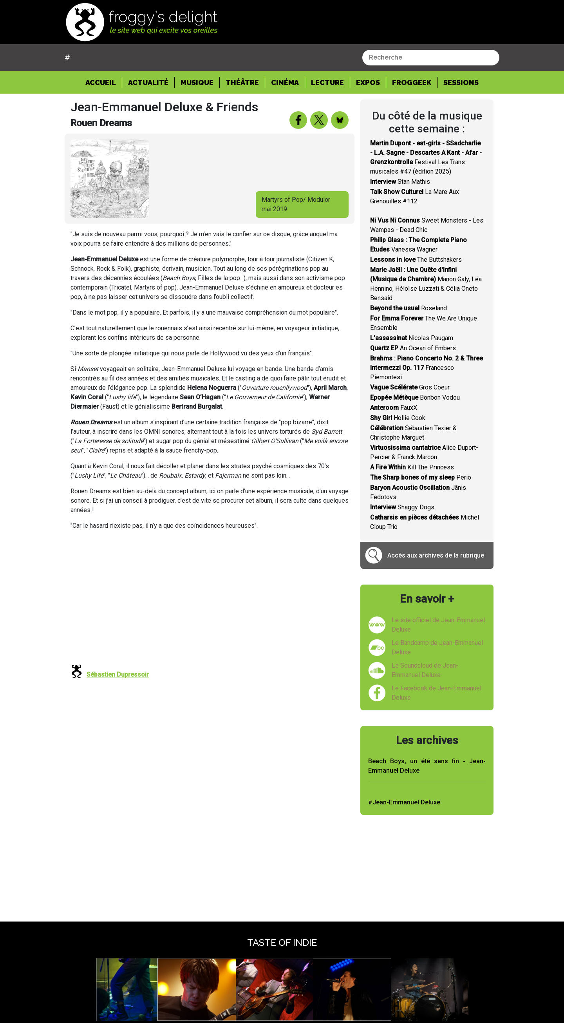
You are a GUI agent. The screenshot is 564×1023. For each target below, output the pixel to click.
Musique (197, 82)
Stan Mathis (400, 181)
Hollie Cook (397, 418)
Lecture (327, 82)
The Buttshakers (416, 259)
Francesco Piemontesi (426, 368)
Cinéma (285, 82)
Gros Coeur (410, 387)
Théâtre (242, 82)
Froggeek (411, 82)
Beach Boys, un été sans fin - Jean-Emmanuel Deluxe (427, 765)
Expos (368, 82)
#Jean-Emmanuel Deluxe (404, 802)
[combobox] (431, 58)
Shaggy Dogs (402, 507)
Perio (420, 477)
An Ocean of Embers (413, 348)
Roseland (408, 308)
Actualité (148, 82)
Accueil (103, 82)
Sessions (461, 82)
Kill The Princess (412, 467)
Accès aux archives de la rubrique (435, 555)
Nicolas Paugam (411, 338)
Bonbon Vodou (415, 397)
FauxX (393, 407)
